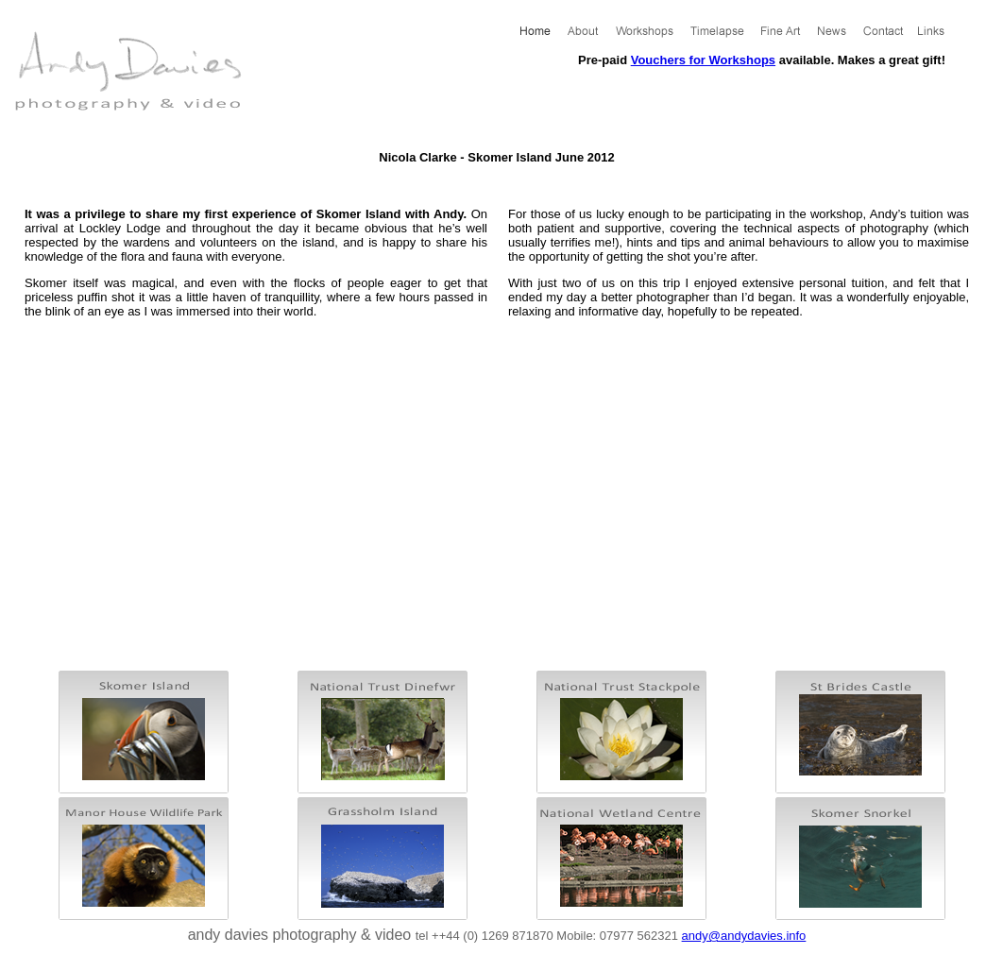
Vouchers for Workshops (703, 60)
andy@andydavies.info (744, 935)
